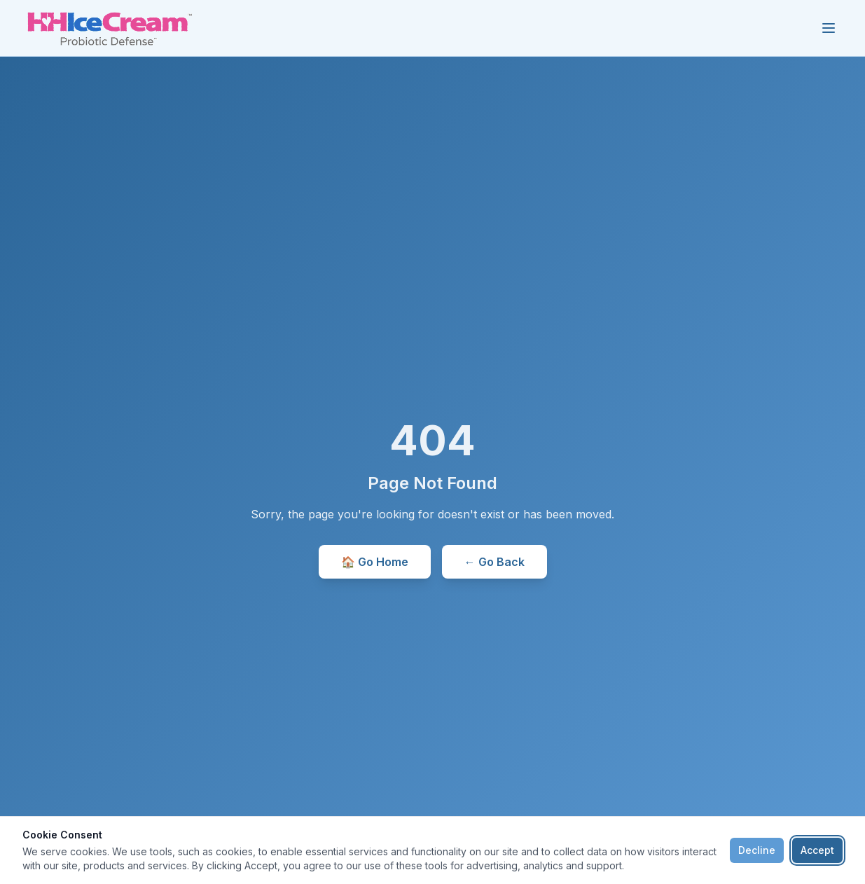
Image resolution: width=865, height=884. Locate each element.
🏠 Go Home (374, 562)
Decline (756, 850)
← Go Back (494, 562)
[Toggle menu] (829, 28)
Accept (817, 850)
